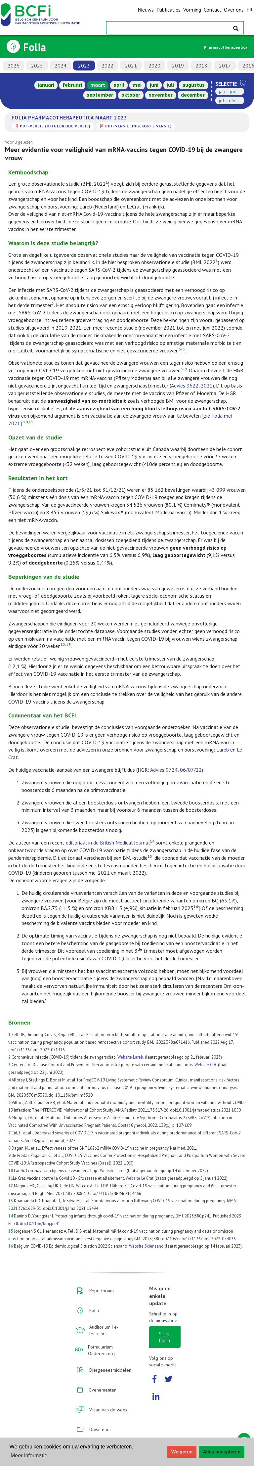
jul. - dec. (228, 100)
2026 (14, 65)
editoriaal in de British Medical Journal (108, 842)
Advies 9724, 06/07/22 (176, 769)
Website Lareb (130, 1057)
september (100, 94)
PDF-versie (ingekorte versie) (138, 125)
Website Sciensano (146, 1246)
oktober (130, 94)
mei (137, 84)
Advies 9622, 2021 (192, 385)
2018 (201, 65)
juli (170, 84)
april (118, 84)
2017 (225, 65)
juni (154, 84)
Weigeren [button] (182, 1451)
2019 (178, 65)
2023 (84, 65)
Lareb (222, 749)
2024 (60, 65)
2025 (37, 65)
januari (46, 84)
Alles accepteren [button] (221, 1451)
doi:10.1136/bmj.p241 (40, 1223)
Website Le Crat (139, 1178)
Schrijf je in (164, 1337)
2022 (107, 65)
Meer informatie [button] (29, 1455)
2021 (131, 65)
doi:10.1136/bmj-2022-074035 (207, 1239)
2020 (154, 65)
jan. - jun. (228, 91)
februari (72, 84)
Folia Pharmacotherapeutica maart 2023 (69, 117)
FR (249, 9)
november (160, 94)
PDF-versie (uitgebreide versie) (55, 125)
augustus (193, 84)
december (193, 94)
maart (97, 84)
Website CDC (205, 1065)
